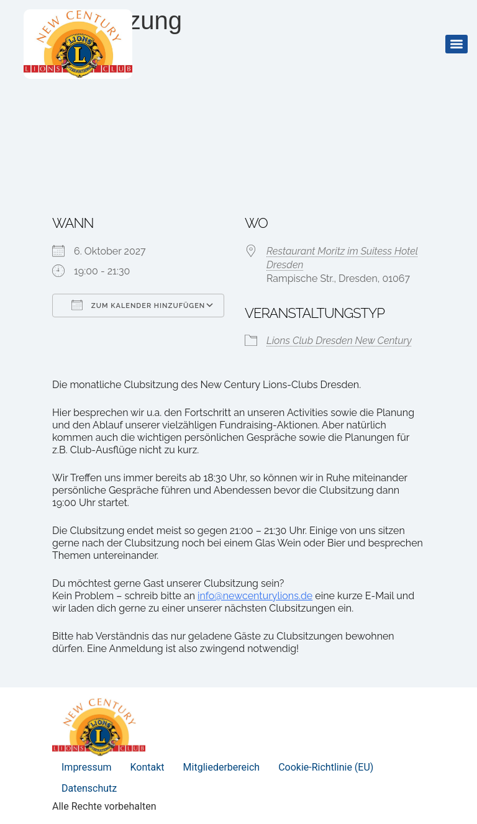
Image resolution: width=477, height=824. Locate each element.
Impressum (86, 767)
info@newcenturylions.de (255, 596)
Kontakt (147, 767)
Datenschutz (89, 788)
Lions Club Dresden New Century (339, 340)
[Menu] (456, 44)
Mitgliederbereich (221, 767)
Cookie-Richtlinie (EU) (325, 767)
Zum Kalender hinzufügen (138, 304)
